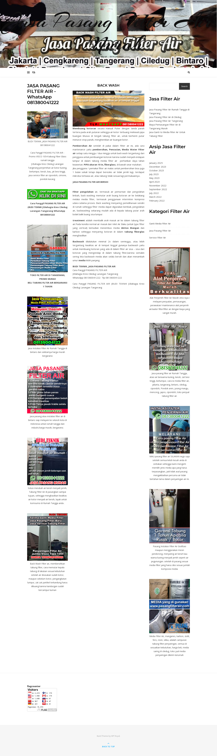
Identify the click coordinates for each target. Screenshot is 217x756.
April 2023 (154, 181)
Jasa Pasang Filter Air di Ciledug (165, 117)
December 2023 (157, 166)
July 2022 (154, 193)
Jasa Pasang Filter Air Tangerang (166, 120)
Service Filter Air (157, 237)
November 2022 (157, 185)
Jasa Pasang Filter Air (160, 230)
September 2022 (158, 189)
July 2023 (154, 174)
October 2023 (156, 170)
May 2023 (154, 177)
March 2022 (155, 196)
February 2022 (157, 200)
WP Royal (115, 736)
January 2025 (156, 162)
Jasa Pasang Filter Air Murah (108, 32)
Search (184, 86)
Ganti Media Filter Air (160, 223)
